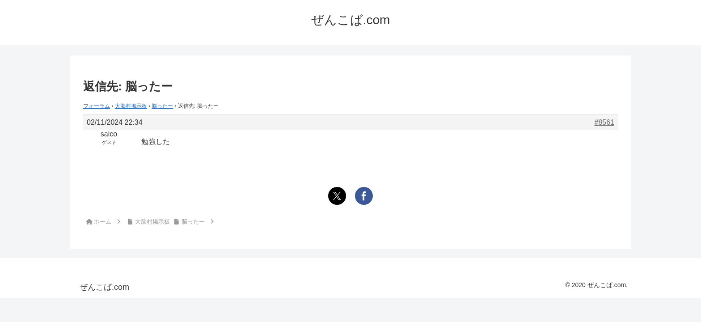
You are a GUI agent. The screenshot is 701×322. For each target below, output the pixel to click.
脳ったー (162, 106)
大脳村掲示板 (131, 106)
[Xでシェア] (337, 196)
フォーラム (96, 106)
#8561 (605, 122)
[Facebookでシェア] (364, 196)
